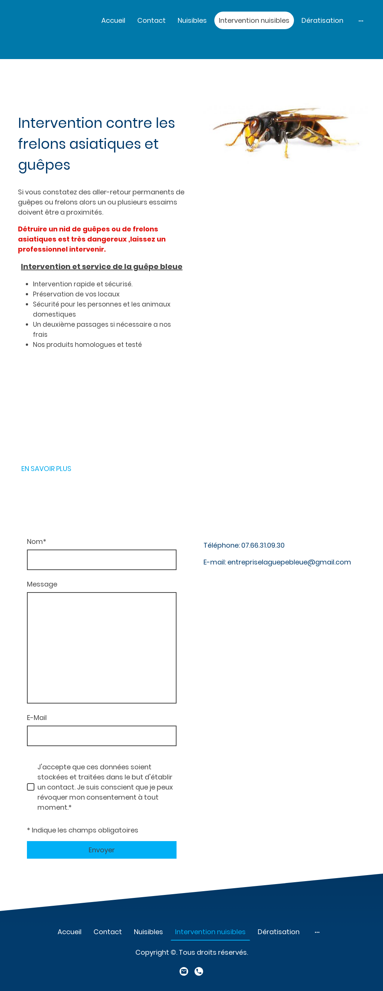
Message (42, 584)
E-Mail (37, 717)
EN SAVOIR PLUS (46, 468)
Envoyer (102, 850)
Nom (36, 541)
